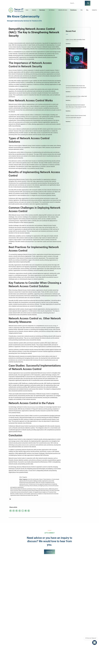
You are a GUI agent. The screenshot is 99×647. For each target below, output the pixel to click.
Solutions (73, 10)
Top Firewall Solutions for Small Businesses (14, 622)
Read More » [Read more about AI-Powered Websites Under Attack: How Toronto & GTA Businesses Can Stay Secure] (68, 91)
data (15, 59)
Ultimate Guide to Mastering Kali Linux (13, 619)
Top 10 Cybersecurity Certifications (58, 614)
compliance (52, 72)
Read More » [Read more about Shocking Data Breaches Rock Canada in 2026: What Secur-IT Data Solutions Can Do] (68, 111)
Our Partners (52, 10)
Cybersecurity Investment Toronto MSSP (13, 612)
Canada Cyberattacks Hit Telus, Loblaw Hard (76, 96)
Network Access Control (33, 407)
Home (27, 10)
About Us (34, 10)
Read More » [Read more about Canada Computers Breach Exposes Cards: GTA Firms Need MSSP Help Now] (68, 121)
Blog (87, 10)
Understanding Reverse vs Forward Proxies (60, 619)
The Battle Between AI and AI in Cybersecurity (60, 612)
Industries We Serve (62, 10)
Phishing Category (8, 617)
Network (11, 70)
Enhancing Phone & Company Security (13, 624)
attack (27, 346)
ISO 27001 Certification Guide (57, 617)
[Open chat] (95, 643)
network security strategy (51, 325)
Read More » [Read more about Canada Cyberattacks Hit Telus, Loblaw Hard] (68, 100)
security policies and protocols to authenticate (25, 445)
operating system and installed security (24, 122)
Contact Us (94, 10)
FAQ (81, 10)
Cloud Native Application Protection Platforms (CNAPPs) (63, 624)
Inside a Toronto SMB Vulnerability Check (75, 39)
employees (43, 376)
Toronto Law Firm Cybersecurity (11, 614)
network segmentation (33, 116)
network (56, 53)
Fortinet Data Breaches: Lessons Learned (59, 622)
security (24, 51)
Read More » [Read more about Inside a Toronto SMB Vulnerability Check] (68, 43)
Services (42, 10)
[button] (42, 10)
